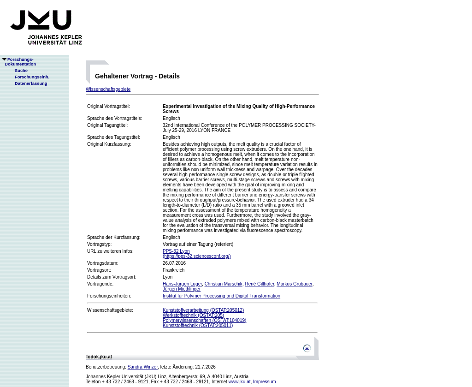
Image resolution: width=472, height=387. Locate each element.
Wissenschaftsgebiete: (110, 310)
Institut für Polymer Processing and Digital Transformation (221, 295)
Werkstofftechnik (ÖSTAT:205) (193, 315)
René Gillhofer (259, 283)
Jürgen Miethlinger (182, 289)
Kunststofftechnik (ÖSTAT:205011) (198, 325)
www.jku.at (240, 381)
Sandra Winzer (143, 366)
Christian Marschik (223, 283)
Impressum (264, 381)
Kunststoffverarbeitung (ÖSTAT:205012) (203, 310)
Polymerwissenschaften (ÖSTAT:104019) (204, 320)
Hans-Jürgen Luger (182, 283)
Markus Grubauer (294, 283)
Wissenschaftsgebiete (108, 89)
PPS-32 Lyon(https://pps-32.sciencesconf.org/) (197, 254)
